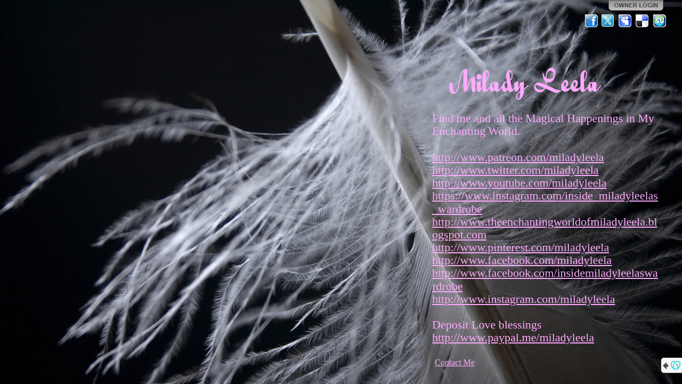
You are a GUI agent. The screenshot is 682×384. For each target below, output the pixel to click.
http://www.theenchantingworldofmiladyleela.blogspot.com (544, 228)
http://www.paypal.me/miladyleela (513, 337)
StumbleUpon (659, 20)
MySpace (625, 20)
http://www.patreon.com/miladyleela (518, 157)
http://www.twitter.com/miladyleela (515, 170)
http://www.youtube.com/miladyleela (519, 182)
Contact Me (455, 362)
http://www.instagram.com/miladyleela (523, 299)
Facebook (591, 20)
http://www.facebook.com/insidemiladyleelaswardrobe (545, 279)
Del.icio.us (642, 20)
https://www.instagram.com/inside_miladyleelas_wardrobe (545, 202)
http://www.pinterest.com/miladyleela (520, 247)
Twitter (608, 20)
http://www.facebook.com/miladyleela (522, 260)
